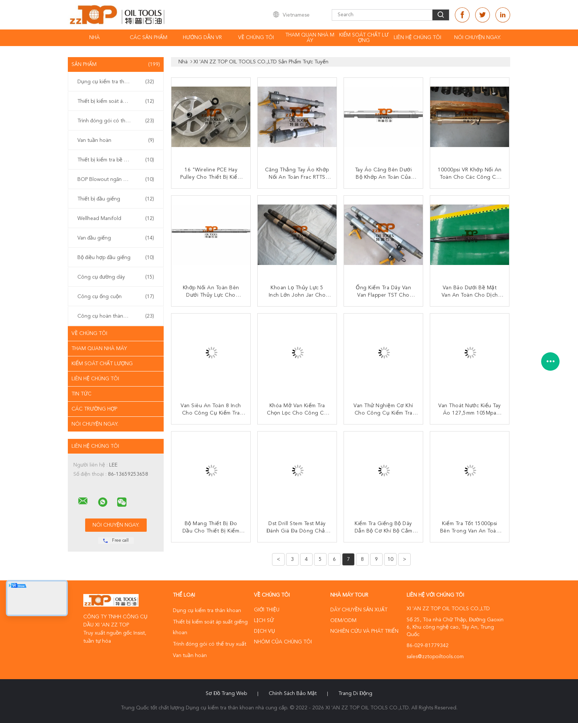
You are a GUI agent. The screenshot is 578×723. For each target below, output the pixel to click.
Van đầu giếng (115, 238)
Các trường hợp (94, 409)
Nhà (94, 37)
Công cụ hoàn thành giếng (115, 316)
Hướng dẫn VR (202, 37)
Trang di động (355, 693)
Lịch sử (264, 620)
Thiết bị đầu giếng (115, 199)
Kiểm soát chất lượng (364, 37)
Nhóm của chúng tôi (283, 642)
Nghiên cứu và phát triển (364, 631)
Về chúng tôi (256, 37)
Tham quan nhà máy (309, 37)
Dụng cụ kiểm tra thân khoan (115, 81)
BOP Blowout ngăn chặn (115, 179)
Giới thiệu (266, 609)
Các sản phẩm (148, 37)
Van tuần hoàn (115, 140)
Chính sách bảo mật (293, 693)
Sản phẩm (116, 64)
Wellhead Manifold (115, 218)
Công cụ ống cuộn (115, 296)
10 (390, 559)
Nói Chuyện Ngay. (477, 37)
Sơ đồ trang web (226, 693)
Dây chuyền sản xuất (358, 609)
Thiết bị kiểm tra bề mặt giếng (115, 160)
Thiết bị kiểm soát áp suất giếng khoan (117, 101)
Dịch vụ (264, 631)
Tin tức (81, 394)
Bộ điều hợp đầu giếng (115, 257)
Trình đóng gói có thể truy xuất (115, 121)
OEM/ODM (343, 620)
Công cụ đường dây (115, 277)
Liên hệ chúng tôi (417, 37)
